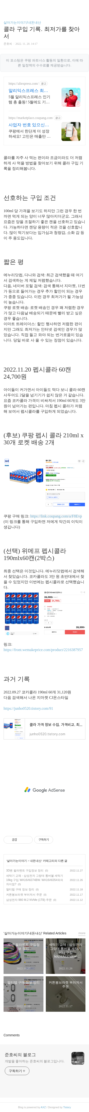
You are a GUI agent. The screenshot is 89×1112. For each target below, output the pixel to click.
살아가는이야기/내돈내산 (22, 22)
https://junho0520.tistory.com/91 (28, 708)
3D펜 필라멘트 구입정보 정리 (24, 870)
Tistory (67, 1107)
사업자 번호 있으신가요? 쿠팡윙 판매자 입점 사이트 (29, 125)
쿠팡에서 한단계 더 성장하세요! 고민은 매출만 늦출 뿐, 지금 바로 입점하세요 (30, 134)
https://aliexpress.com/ (23, 83)
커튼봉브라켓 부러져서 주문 (24, 894)
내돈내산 (35, 860)
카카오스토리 (44, 915)
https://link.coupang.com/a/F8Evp (56, 516)
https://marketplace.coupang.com (31, 118)
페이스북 (33, 915)
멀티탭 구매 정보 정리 (20, 889)
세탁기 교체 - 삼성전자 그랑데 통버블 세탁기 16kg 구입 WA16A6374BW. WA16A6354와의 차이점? (34, 880)
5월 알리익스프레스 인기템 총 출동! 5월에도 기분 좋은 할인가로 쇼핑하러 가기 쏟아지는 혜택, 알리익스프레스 (29, 100)
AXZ (43, 1107)
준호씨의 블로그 (20, 1054)
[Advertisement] (44, 790)
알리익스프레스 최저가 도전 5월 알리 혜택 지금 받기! (29, 90)
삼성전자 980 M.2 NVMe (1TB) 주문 (29, 900)
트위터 (55, 915)
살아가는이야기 (17, 860)
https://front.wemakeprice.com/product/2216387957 (43, 650)
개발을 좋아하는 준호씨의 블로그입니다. (34, 1061)
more (81, 933)
